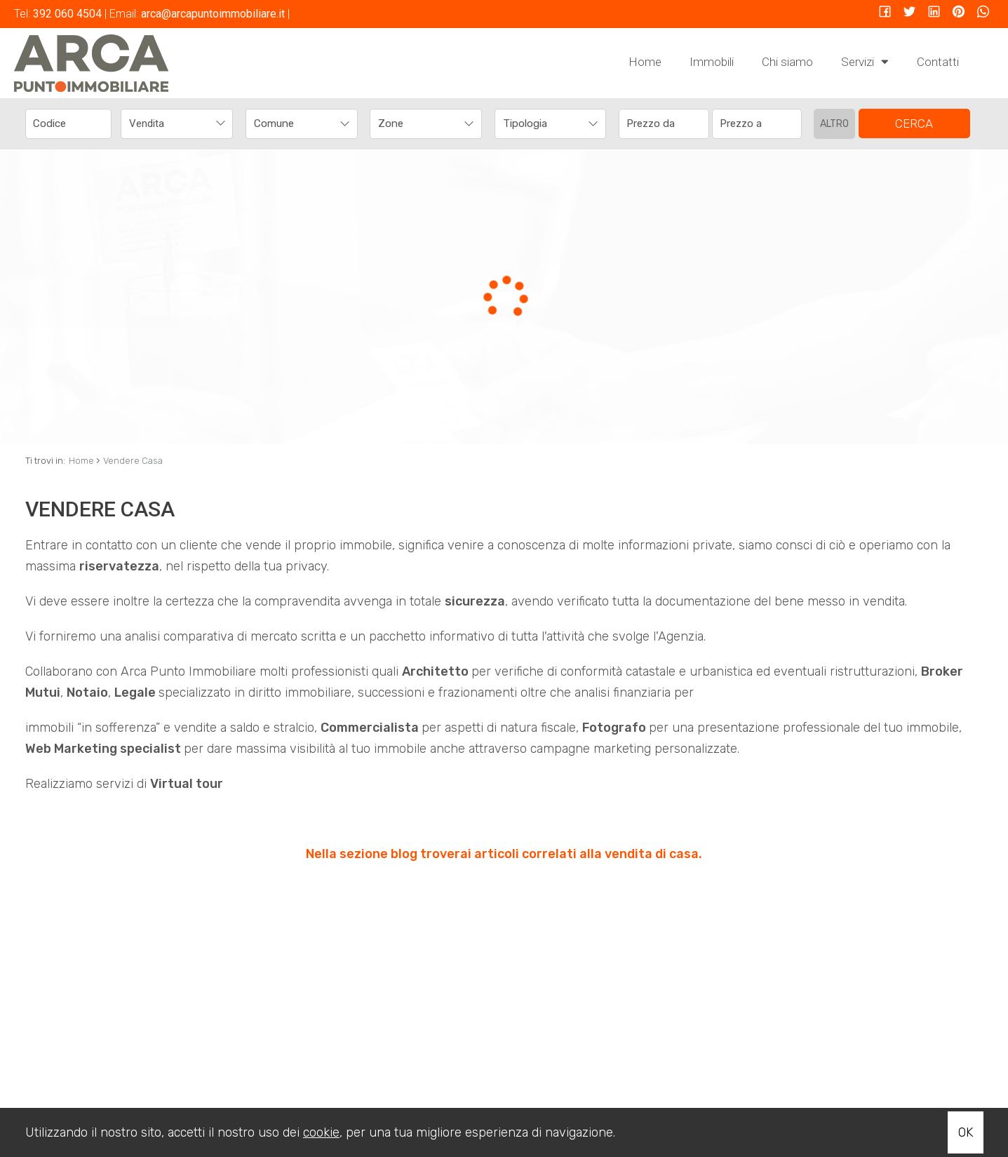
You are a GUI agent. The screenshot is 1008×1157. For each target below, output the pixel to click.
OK (965, 1132)
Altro (834, 124)
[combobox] (177, 124)
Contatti (938, 62)
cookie (321, 1132)
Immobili (712, 62)
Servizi (865, 61)
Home (645, 62)
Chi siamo (787, 62)
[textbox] (291, 123)
